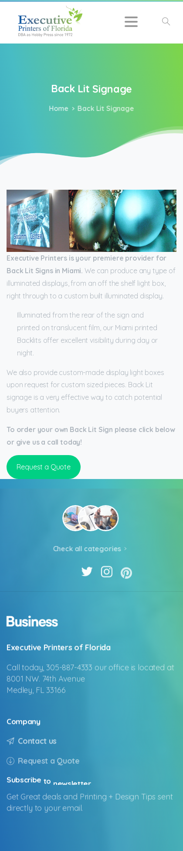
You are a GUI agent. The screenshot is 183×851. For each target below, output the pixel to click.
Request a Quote (44, 466)
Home (57, 108)
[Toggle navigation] (131, 21)
